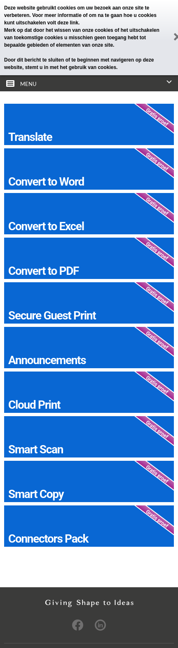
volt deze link (62, 23)
